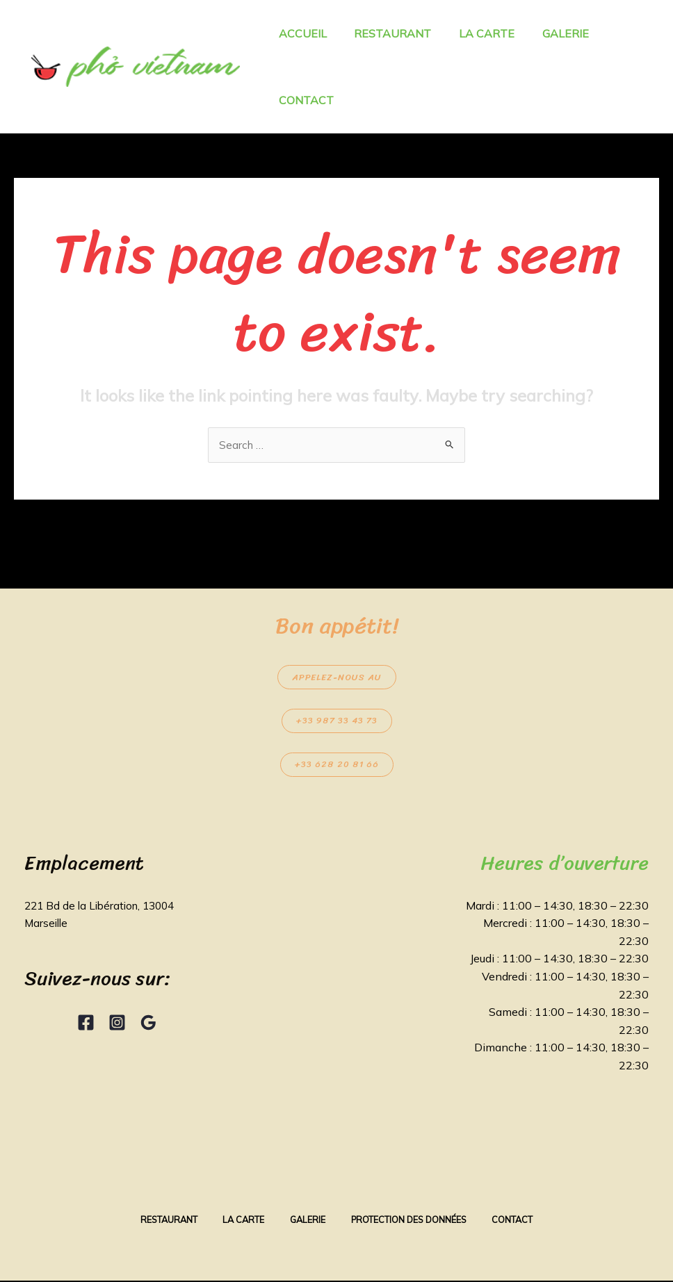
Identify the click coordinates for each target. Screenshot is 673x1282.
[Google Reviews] (148, 1023)
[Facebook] (86, 1023)
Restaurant (160, 1220)
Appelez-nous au (337, 678)
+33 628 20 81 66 (337, 765)
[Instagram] (117, 1023)
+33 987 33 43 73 (337, 722)
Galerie (307, 1220)
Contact (521, 1220)
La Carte (239, 1220)
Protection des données (413, 1220)
